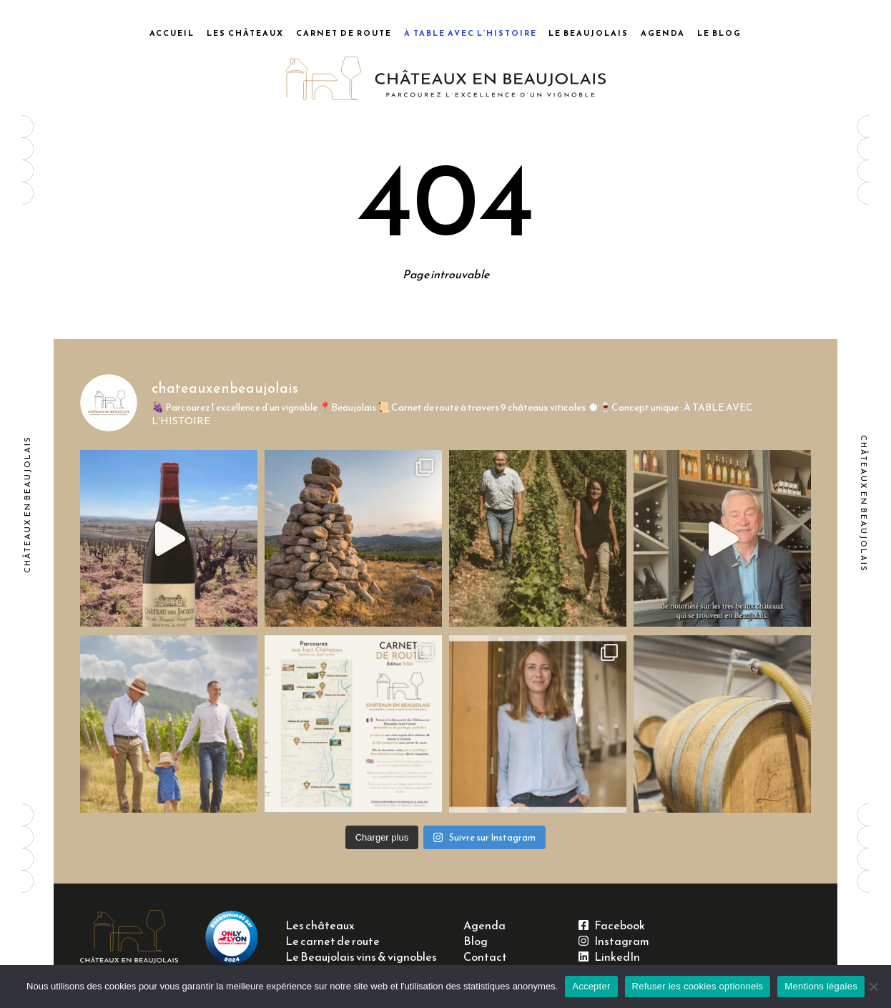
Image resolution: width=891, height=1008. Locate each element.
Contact (485, 956)
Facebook (612, 925)
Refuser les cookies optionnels (698, 986)
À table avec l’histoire (470, 33)
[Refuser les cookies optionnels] (873, 986)
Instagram (614, 941)
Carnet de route (344, 33)
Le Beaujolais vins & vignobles (361, 956)
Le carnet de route (332, 941)
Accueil (172, 33)
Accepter (591, 986)
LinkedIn (609, 956)
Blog (475, 941)
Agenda (663, 33)
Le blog (719, 33)
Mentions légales (820, 986)
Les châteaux (245, 33)
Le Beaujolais (588, 33)
